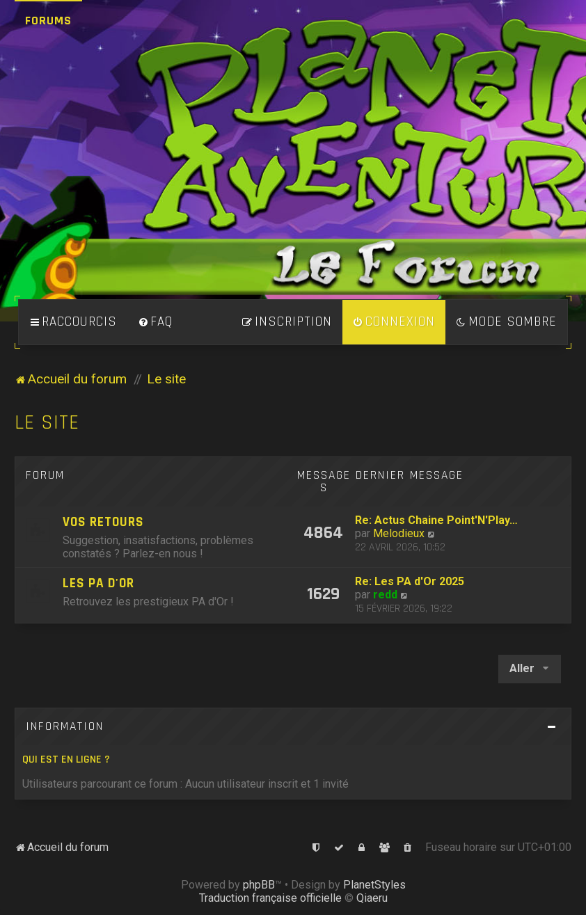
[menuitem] (155, 322)
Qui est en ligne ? (66, 759)
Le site (47, 423)
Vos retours (103, 522)
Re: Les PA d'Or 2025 (409, 581)
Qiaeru (372, 898)
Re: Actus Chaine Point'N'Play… (436, 520)
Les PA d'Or (98, 583)
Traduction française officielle (270, 898)
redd (385, 594)
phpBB (259, 884)
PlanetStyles (374, 884)
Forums (48, 21)
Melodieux (399, 533)
